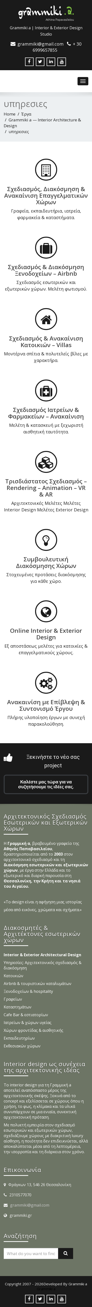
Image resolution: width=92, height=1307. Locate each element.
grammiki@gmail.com (29, 1205)
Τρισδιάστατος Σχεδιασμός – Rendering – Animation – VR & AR (46, 487)
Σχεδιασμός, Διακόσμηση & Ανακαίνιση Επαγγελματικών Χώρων (46, 195)
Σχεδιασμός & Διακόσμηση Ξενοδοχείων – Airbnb (46, 270)
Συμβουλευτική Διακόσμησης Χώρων (46, 562)
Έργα (26, 114)
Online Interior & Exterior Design (46, 633)
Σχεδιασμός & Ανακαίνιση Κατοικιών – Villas (46, 341)
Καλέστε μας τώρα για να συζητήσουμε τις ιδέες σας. (46, 784)
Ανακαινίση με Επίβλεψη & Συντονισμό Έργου (46, 704)
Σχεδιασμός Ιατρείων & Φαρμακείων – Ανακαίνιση (46, 412)
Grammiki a (46, 1288)
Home (9, 114)
